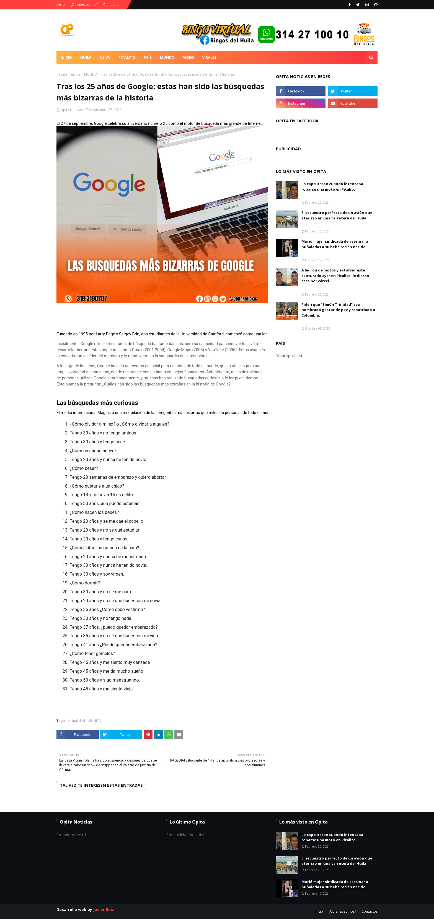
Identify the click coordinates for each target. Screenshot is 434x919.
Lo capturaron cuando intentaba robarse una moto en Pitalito (332, 186)
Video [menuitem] (188, 57)
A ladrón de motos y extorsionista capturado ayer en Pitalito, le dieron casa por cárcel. (335, 275)
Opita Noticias (71, 109)
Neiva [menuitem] (105, 57)
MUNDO (90, 74)
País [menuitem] (148, 57)
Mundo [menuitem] (167, 57)
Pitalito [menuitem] (126, 57)
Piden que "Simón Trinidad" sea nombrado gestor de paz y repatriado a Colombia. (338, 310)
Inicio (60, 4)
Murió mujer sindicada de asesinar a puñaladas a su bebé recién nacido (334, 244)
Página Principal (68, 74)
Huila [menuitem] (85, 57)
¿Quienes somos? (84, 4)
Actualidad (76, 720)
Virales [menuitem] (209, 57)
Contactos (111, 4)
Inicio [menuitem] (66, 57)
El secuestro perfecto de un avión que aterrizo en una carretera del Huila (336, 215)
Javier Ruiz (103, 909)
